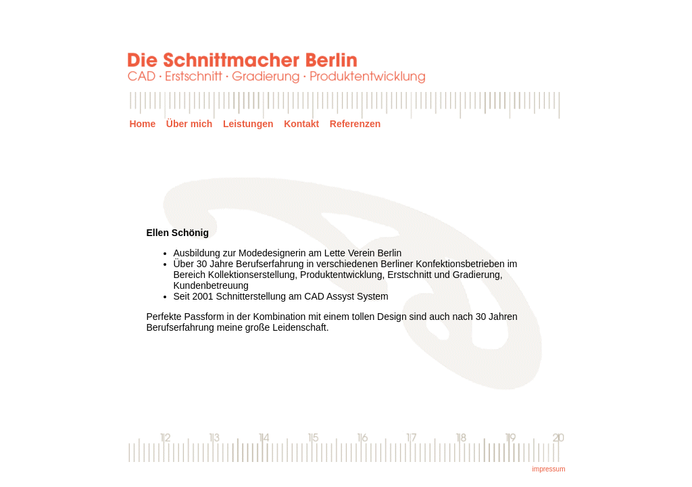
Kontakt (301, 123)
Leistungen (248, 123)
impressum (549, 469)
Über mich (189, 123)
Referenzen (355, 123)
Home (142, 123)
